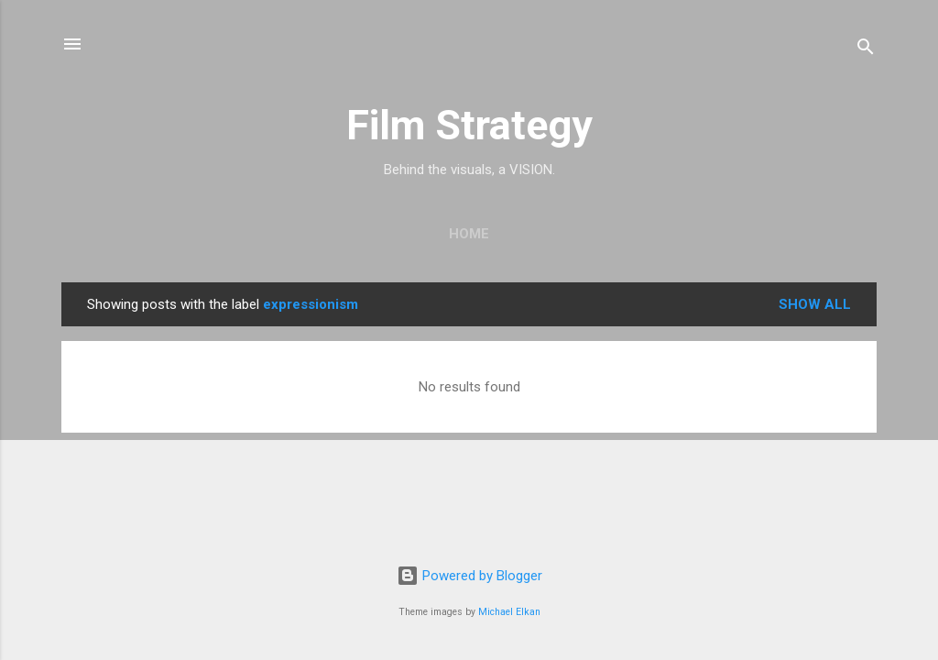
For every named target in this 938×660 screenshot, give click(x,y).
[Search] (866, 50)
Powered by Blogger (469, 575)
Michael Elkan (509, 612)
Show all (815, 304)
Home (469, 234)
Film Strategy (469, 125)
